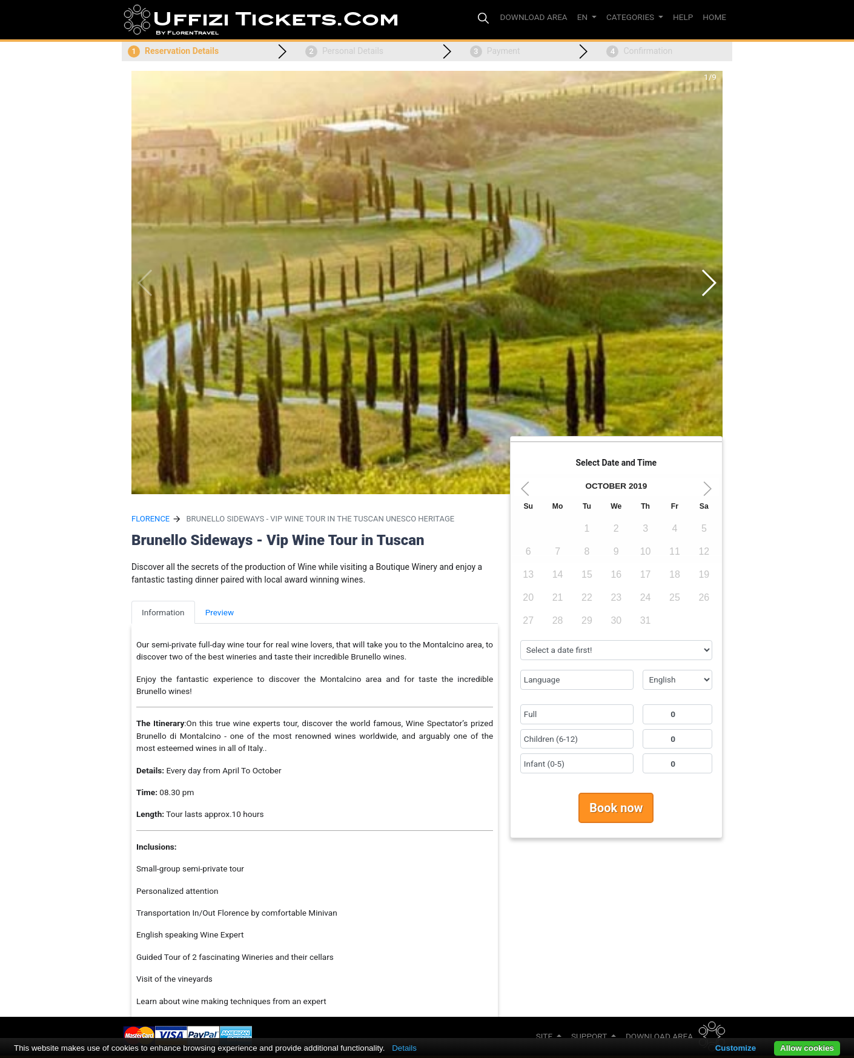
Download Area (659, 1036)
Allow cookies (807, 1048)
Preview (219, 612)
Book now (616, 808)
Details (404, 1048)
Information (163, 612)
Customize (735, 1048)
